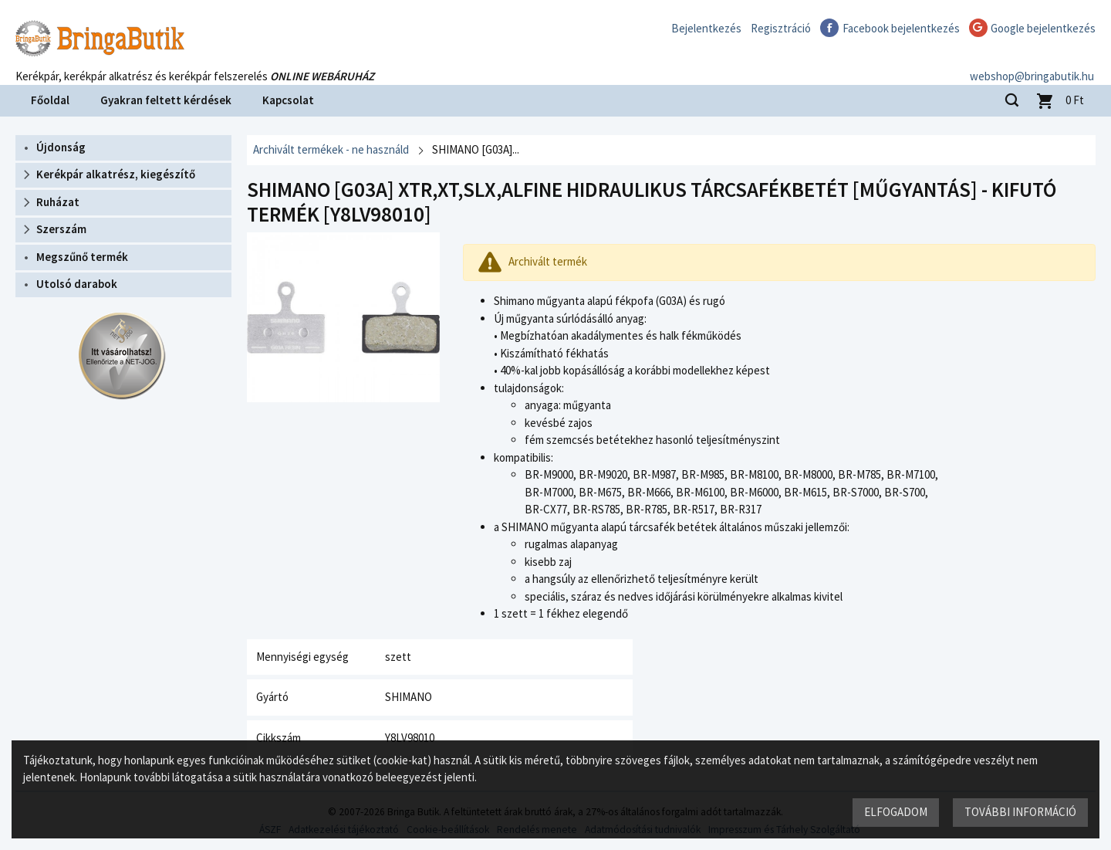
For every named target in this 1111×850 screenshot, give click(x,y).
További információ (1020, 811)
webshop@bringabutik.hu (1033, 64)
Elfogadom (895, 811)
